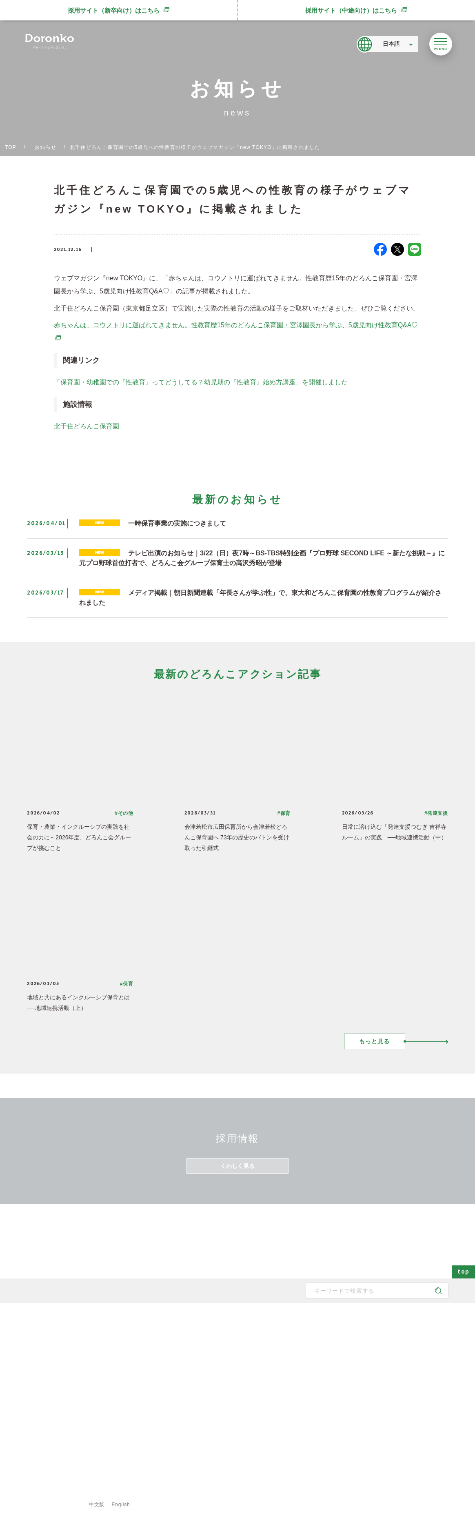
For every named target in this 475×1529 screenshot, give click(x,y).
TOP (10, 147)
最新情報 (376, 1324)
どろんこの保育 (259, 1340)
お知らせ (45, 147)
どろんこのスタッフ (196, 1366)
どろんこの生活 (259, 1393)
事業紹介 (321, 1393)
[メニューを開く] (440, 44)
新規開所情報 (385, 1393)
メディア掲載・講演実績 (397, 1380)
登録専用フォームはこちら (58, 1478)
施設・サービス (324, 1324)
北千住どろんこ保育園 (86, 426)
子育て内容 (254, 1406)
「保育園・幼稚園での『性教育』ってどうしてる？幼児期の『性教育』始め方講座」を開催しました (201, 382)
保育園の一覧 (326, 1340)
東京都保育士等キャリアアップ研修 (409, 1419)
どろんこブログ (387, 1353)
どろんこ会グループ (55, 1369)
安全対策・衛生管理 (264, 1419)
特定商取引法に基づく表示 (227, 1492)
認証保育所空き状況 (392, 1406)
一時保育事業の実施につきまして (177, 523)
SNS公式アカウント (55, 1401)
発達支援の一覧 (328, 1353)
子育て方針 (186, 1353)
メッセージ (186, 1340)
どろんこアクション (392, 1340)
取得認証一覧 (188, 1406)
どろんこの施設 (191, 1393)
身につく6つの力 (261, 1380)
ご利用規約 (165, 1492)
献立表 (318, 1380)
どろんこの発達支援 (264, 1353)
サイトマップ (50, 1492)
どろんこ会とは (187, 1324)
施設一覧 (321, 1366)
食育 (316, 1406)
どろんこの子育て (257, 1324)
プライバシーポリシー (109, 1492)
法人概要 (183, 1380)
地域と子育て (257, 1366)
